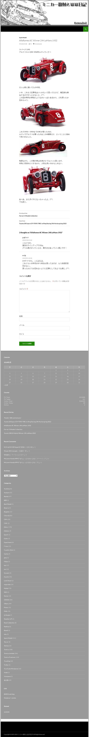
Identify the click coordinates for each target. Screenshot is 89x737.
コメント (23, 289)
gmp (5, 558)
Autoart (6, 492)
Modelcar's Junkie (10, 698)
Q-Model (7, 615)
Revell (6, 630)
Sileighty (7, 455)
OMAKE (6, 600)
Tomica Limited (9, 653)
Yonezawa (7, 676)
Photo (6, 607)
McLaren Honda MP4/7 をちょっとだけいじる (19, 458)
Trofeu (6, 665)
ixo (5, 569)
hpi (5, 565)
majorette (7, 584)
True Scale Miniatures (11, 669)
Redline (6, 626)
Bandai (6, 496)
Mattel (6, 588)
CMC (5, 523)
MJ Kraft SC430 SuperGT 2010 (14, 447)
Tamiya (6, 646)
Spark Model (23, 37)
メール (21, 325)
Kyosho (6, 577)
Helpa (6, 561)
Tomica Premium (9, 657)
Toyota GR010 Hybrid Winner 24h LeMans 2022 (20, 433)
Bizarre (6, 508)
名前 (21, 316)
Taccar (6, 642)
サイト (21, 334)
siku (5, 634)
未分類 (6, 680)
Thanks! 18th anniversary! (12, 418)
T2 (31, 44)
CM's (5, 519)
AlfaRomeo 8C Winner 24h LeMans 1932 (17, 425)
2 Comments (38, 44)
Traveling (7, 661)
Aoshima (7, 489)
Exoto (6, 538)
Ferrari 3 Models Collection (44, 214)
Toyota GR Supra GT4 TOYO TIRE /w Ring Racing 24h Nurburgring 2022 (44, 222)
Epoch (6, 535)
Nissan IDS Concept (10, 451)
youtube (6, 712)
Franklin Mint (8, 550)
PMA (5, 611)
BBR (5, 500)
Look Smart (7, 581)
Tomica (6, 649)
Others (6, 604)
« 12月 (6, 385)
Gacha (6, 554)
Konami (6, 573)
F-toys (6, 546)
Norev (6, 596)
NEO (5, 592)
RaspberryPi (8, 619)
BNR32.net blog (9, 694)
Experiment (8, 542)
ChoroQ (6, 515)
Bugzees (6, 512)
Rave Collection (9, 623)
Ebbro (6, 527)
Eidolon (6, 531)
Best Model (7, 504)
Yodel (6, 672)
